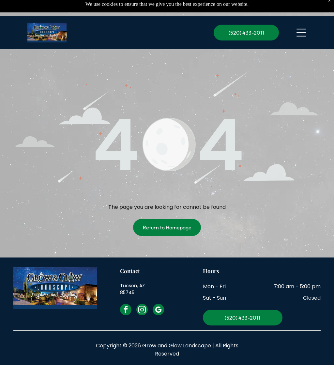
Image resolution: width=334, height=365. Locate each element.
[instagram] (142, 310)
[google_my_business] (158, 310)
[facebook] (125, 310)
